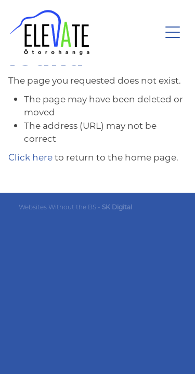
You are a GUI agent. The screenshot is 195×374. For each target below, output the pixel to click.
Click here (30, 157)
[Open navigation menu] (172, 32)
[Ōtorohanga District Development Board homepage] (85, 32)
